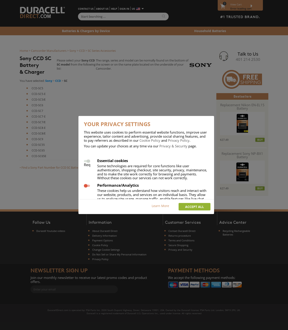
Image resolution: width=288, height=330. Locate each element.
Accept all (194, 207)
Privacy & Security (173, 146)
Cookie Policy (149, 140)
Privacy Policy (178, 140)
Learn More (160, 206)
